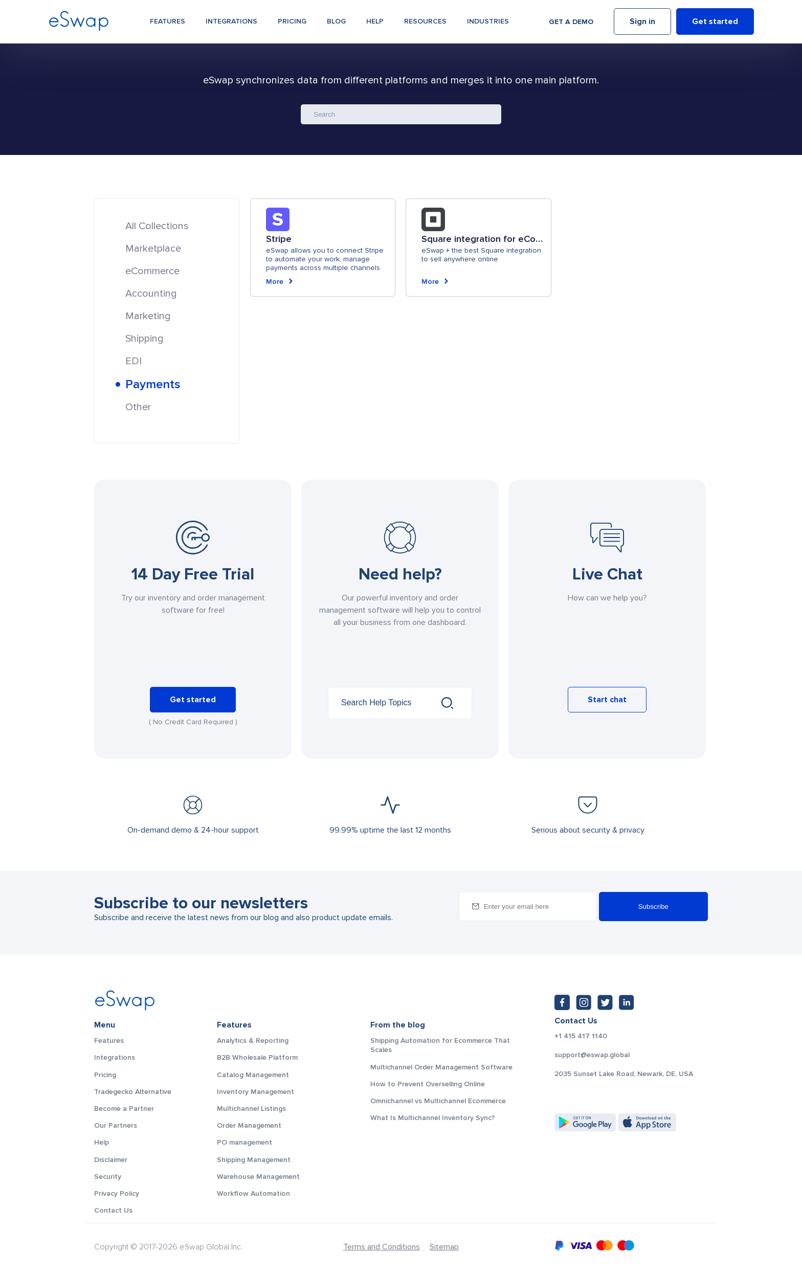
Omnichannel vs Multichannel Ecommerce (438, 1101)
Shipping (144, 338)
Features (167, 21)
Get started (715, 22)
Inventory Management (255, 1091)
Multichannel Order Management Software (441, 1067)
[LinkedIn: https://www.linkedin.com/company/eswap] (626, 1002)
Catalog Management (253, 1074)
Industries (488, 21)
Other (138, 407)
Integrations (231, 21)
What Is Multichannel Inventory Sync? (432, 1117)
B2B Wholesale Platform (257, 1057)
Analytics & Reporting (252, 1040)
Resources (425, 21)
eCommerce (152, 271)
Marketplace (153, 248)
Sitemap (444, 1247)
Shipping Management (254, 1159)
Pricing (292, 21)
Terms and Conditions (381, 1247)
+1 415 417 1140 (580, 1036)
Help (375, 21)
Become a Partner (124, 1108)
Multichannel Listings (251, 1108)
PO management (244, 1142)
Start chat (607, 700)
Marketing (148, 316)
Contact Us (113, 1210)
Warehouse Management (258, 1176)
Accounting (151, 293)
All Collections (157, 226)
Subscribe (653, 906)
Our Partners (115, 1125)
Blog (336, 21)
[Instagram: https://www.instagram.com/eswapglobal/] (583, 1002)
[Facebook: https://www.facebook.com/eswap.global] (562, 1002)
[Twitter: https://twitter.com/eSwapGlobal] (605, 1002)
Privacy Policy (116, 1193)
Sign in (642, 22)
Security (107, 1176)
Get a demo (571, 21)
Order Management (249, 1125)
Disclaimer (110, 1159)
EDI (133, 361)
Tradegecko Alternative (132, 1091)
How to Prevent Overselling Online (427, 1084)
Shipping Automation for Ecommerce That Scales (440, 1045)
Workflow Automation (253, 1193)
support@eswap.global (592, 1055)
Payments (153, 384)
